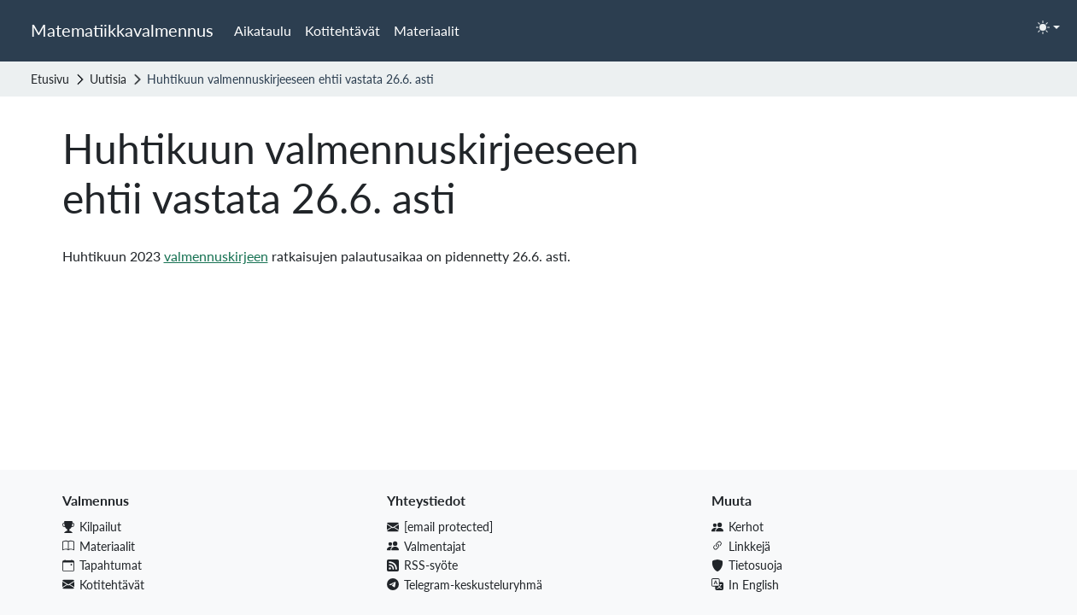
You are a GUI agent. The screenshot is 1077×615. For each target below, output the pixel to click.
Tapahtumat (102, 565)
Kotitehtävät (342, 30)
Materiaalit (426, 30)
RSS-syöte (422, 565)
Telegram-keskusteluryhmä (464, 584)
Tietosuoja (746, 565)
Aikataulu (262, 30)
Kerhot (737, 526)
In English (745, 584)
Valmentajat (426, 546)
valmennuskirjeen (216, 256)
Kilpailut (91, 526)
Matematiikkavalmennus (122, 30)
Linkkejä (740, 546)
